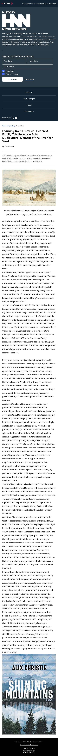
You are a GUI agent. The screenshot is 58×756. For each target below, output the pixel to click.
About (29, 105)
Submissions (29, 111)
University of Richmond (47, 3)
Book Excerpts (29, 98)
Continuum (10, 71)
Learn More (29, 79)
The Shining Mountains (32, 158)
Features (29, 92)
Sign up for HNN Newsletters (29, 745)
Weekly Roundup (12, 74)
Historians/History (8, 126)
